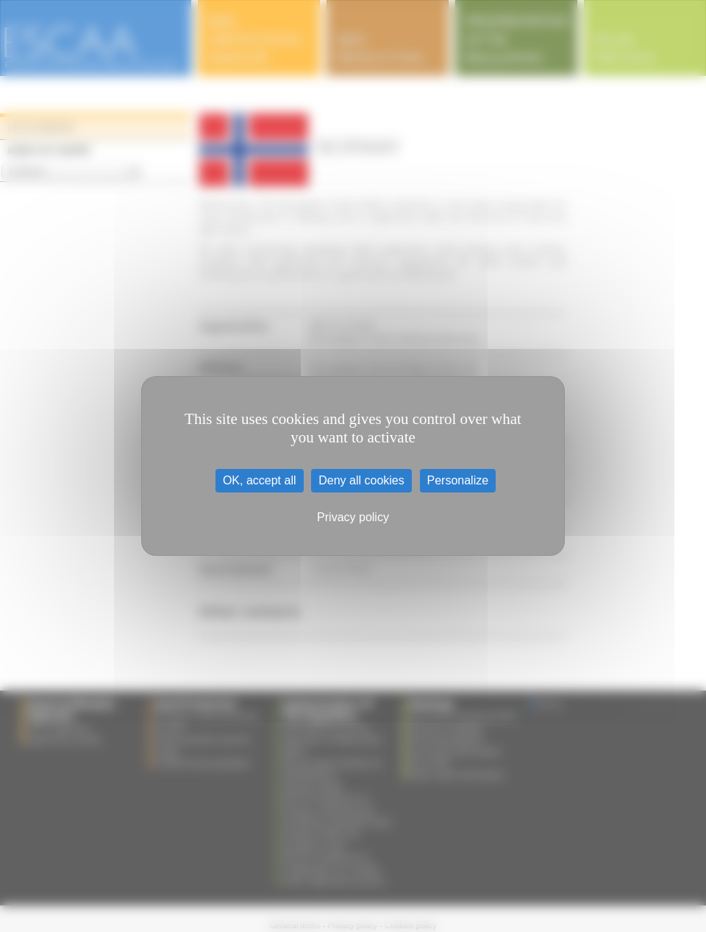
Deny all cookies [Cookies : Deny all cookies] (361, 480)
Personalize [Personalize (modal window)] (458, 480)
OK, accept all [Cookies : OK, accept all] (259, 480)
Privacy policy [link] (353, 517)
